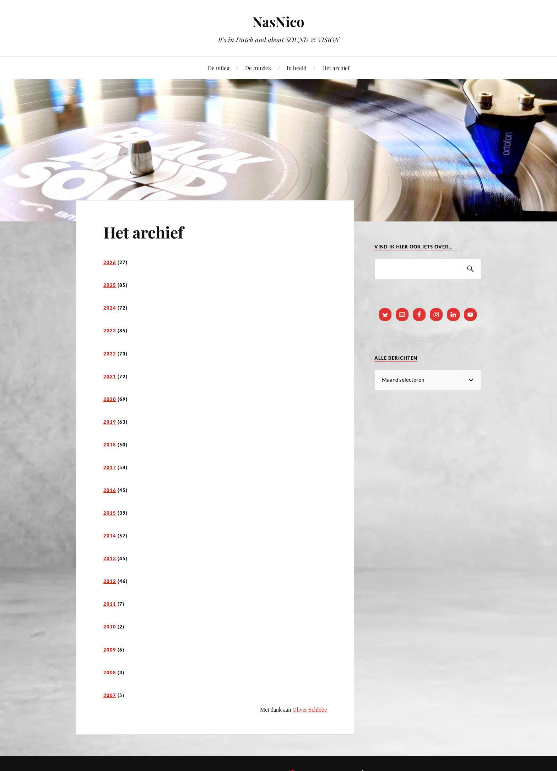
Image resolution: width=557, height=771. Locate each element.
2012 (109, 581)
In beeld (297, 67)
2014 (109, 536)
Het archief (336, 67)
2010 (109, 627)
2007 (109, 695)
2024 (109, 308)
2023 (109, 330)
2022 (109, 354)
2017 (109, 467)
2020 (109, 399)
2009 (109, 650)
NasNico (278, 21)
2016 (109, 490)
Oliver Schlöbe (309, 710)
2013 (109, 558)
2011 (109, 604)
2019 (109, 422)
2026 (109, 262)
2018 (109, 445)
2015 (109, 513)
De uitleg (218, 67)
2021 (109, 376)
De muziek (258, 67)
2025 (109, 285)
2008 (109, 672)
